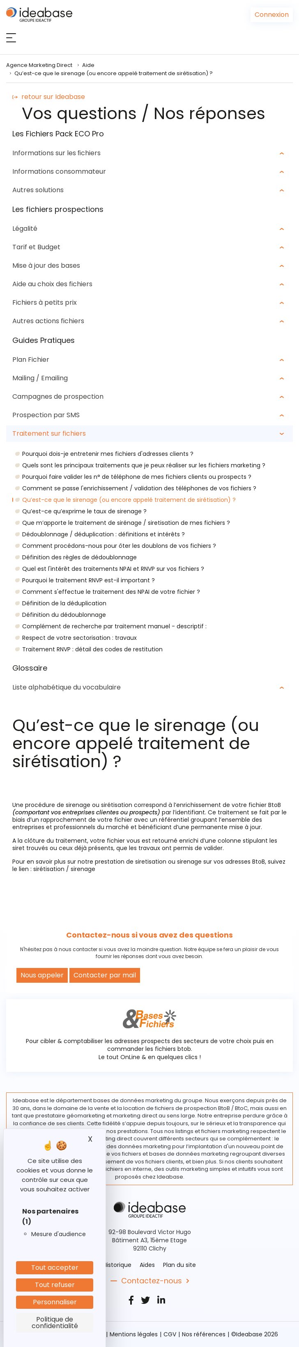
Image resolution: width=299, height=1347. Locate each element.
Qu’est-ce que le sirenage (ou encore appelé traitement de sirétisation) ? (129, 499)
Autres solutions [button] (38, 190)
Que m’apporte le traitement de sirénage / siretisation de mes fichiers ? (126, 522)
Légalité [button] (24, 228)
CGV (169, 1334)
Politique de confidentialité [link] (55, 1323)
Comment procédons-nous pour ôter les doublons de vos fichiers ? (119, 545)
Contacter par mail (105, 975)
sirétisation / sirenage (64, 869)
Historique (117, 1265)
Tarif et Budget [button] (36, 247)
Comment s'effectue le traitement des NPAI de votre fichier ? (111, 591)
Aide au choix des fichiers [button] (52, 284)
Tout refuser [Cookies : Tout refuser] (55, 1285)
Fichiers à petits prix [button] (44, 302)
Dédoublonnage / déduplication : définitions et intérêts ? (103, 534)
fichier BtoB (264, 805)
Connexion (272, 14)
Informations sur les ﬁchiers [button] (56, 153)
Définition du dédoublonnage (64, 614)
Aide (88, 65)
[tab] (149, 153)
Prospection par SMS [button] (46, 415)
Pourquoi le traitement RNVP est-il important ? (88, 580)
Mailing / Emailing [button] (40, 378)
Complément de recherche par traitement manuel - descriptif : (114, 626)
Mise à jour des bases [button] (46, 265)
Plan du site (179, 1265)
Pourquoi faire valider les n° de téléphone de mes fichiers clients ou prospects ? (136, 476)
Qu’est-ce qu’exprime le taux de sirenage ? (84, 511)
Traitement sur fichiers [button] (49, 433)
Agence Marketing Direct (39, 65)
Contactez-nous (151, 1281)
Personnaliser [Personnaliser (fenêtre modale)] (55, 1302)
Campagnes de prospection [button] (58, 396)
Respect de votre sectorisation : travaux (79, 637)
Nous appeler (42, 975)
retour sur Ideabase (48, 96)
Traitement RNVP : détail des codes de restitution (92, 649)
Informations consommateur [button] (59, 171)
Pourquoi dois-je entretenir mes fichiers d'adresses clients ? (107, 453)
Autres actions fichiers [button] (48, 321)
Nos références (203, 1334)
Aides (147, 1265)
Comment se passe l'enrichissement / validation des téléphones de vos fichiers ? (139, 488)
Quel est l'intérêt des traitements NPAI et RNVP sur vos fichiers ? (113, 568)
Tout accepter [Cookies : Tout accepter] (54, 1267)
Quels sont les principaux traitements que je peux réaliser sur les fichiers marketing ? (143, 465)
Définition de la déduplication (64, 603)
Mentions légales (134, 1334)
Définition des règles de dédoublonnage (79, 557)
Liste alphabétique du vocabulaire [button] (66, 687)
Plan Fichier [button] (30, 359)
